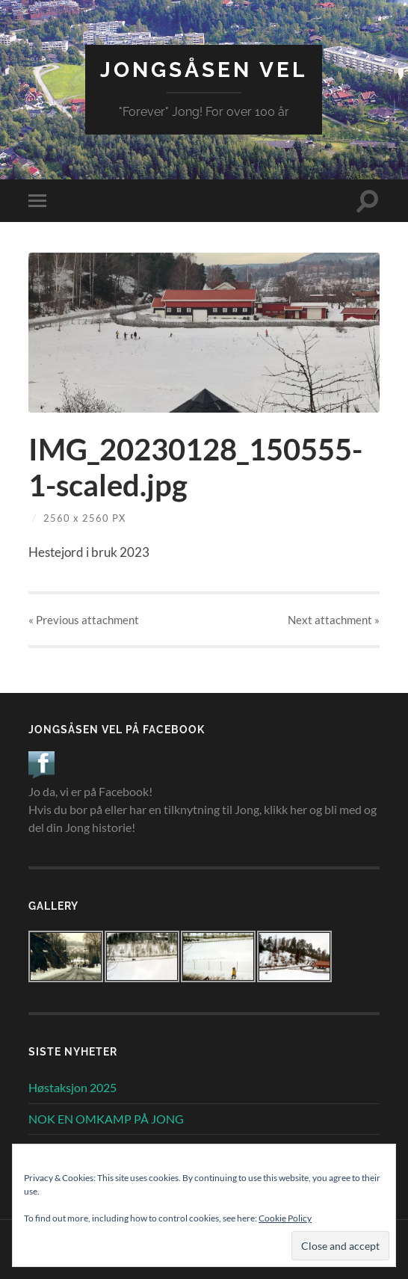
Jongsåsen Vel (203, 70)
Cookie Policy (285, 1218)
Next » (334, 619)
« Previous (83, 619)
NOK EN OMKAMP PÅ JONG (106, 1119)
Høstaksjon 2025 (72, 1087)
